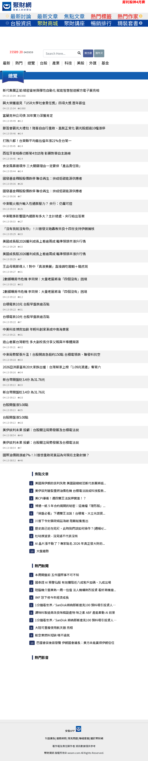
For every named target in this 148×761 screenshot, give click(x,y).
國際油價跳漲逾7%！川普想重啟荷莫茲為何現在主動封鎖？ (46, 454)
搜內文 (99, 53)
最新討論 (20, 16)
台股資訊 (20, 23)
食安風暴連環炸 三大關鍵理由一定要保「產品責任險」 (42, 165)
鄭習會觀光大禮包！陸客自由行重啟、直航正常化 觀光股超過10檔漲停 (54, 128)
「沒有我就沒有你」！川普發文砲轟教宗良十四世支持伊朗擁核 (48, 228)
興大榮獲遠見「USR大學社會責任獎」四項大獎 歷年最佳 (44, 102)
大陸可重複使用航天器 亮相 (54, 627)
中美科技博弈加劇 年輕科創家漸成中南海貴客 (36, 329)
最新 (6, 63)
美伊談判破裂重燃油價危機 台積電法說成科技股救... (70, 490)
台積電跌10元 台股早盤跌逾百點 (26, 304)
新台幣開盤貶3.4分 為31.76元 (24, 379)
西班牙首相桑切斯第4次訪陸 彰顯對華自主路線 (37, 153)
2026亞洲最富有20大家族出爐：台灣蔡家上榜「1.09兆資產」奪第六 (52, 366)
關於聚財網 (97, 738)
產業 (56, 63)
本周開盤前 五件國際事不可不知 (57, 574)
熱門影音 (42, 657)
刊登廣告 (50, 738)
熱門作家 (128, 16)
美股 (80, 63)
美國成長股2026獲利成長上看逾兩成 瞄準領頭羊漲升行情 (44, 241)
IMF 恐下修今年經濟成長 (52, 597)
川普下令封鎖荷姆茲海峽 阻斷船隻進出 (61, 520)
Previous (7, 16)
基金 (105, 63)
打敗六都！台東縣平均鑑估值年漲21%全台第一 (37, 140)
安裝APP (73, 731)
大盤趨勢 (42, 551)
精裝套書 (128, 23)
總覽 (31, 63)
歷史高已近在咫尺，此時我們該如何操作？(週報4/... (70, 528)
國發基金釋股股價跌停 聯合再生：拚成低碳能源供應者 (42, 178)
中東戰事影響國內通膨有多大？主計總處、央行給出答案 (44, 216)
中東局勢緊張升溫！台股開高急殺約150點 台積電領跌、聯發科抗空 (51, 354)
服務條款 (61, 738)
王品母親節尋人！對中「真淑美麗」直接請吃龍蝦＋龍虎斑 (45, 266)
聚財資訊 (49, 753)
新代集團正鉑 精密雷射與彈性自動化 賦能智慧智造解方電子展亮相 (51, 90)
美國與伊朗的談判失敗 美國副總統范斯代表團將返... (70, 483)
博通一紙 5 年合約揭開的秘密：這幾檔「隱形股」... (70, 505)
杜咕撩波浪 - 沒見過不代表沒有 (56, 536)
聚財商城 (47, 23)
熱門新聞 (42, 565)
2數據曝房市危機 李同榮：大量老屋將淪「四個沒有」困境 (45, 278)
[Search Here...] (62, 53)
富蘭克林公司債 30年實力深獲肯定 (28, 115)
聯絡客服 (84, 738)
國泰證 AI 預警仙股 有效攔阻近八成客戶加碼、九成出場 (73, 582)
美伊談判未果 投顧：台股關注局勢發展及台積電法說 (41, 429)
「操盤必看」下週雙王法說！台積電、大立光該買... (70, 513)
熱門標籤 (101, 16)
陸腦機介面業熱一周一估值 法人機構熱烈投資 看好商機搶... (75, 589)
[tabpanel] (20, 16)
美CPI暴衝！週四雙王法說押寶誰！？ (60, 498)
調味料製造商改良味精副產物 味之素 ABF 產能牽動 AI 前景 (75, 612)
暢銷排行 (101, 23)
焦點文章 (74, 16)
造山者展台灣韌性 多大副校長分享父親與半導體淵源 (41, 341)
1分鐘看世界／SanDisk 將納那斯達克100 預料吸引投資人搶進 (77, 620)
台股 (43, 63)
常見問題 (73, 738)
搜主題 (88, 53)
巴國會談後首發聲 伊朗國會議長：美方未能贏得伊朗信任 (75, 642)
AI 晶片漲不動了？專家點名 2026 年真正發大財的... (70, 543)
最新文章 (47, 16)
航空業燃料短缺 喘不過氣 (52, 635)
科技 (68, 63)
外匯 (93, 63)
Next (141, 16)
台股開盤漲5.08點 (15, 404)
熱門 (19, 63)
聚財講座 (74, 23)
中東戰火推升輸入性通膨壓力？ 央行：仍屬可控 (37, 203)
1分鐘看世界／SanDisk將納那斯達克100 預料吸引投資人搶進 (77, 605)
